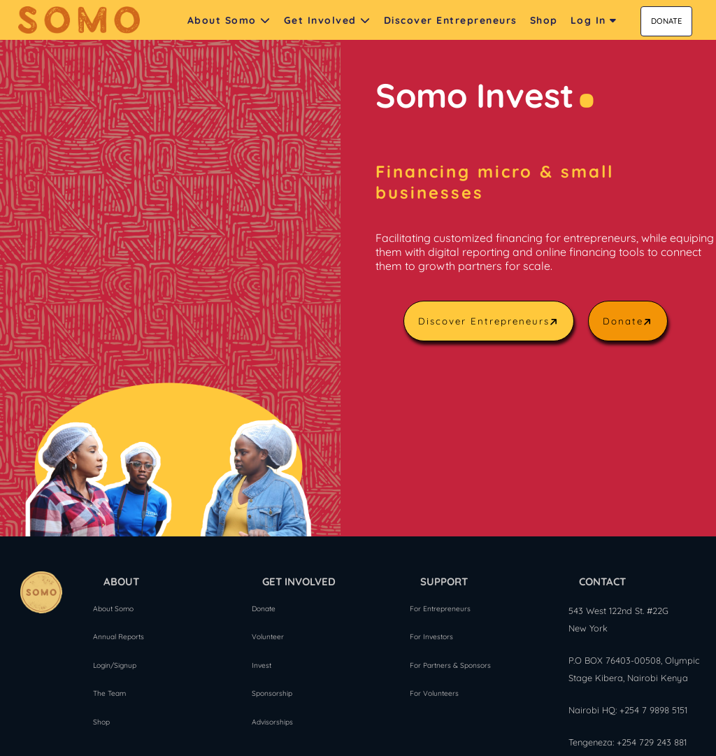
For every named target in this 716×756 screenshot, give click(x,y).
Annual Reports (118, 636)
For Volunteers (434, 692)
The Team (109, 692)
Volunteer (268, 636)
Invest (261, 664)
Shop (101, 720)
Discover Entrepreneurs (489, 321)
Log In (594, 20)
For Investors (431, 636)
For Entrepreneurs (440, 607)
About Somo (229, 20)
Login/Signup (114, 664)
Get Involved (327, 20)
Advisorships (272, 720)
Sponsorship (272, 692)
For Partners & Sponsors (450, 664)
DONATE (666, 21)
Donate (629, 321)
